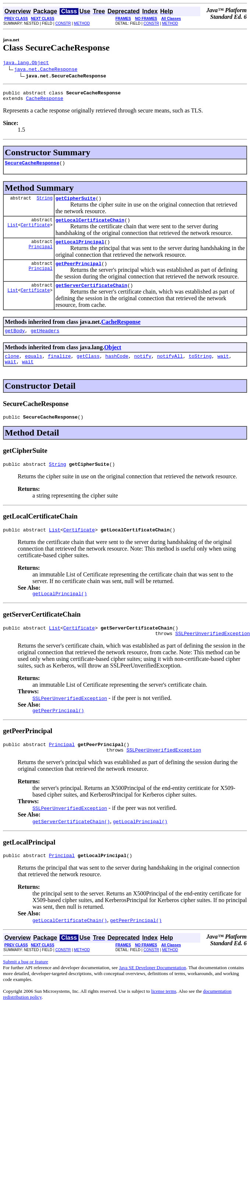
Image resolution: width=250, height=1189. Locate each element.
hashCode (116, 368)
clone (12, 368)
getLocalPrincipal (80, 249)
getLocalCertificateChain (90, 226)
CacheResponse (44, 101)
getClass (88, 368)
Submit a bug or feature (25, 986)
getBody (15, 341)
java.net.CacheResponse (46, 70)
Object (112, 358)
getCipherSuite (76, 203)
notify (142, 368)
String (44, 203)
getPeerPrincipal (79, 272)
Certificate (35, 232)
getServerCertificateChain (91, 295)
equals (33, 368)
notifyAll (170, 368)
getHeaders (45, 341)
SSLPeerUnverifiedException (212, 653)
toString (200, 368)
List (12, 232)
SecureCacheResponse (32, 167)
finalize (59, 368)
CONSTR (63, 23)
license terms (163, 1015)
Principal (41, 255)
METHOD (82, 23)
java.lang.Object (26, 63)
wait (223, 368)
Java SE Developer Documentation (152, 992)
